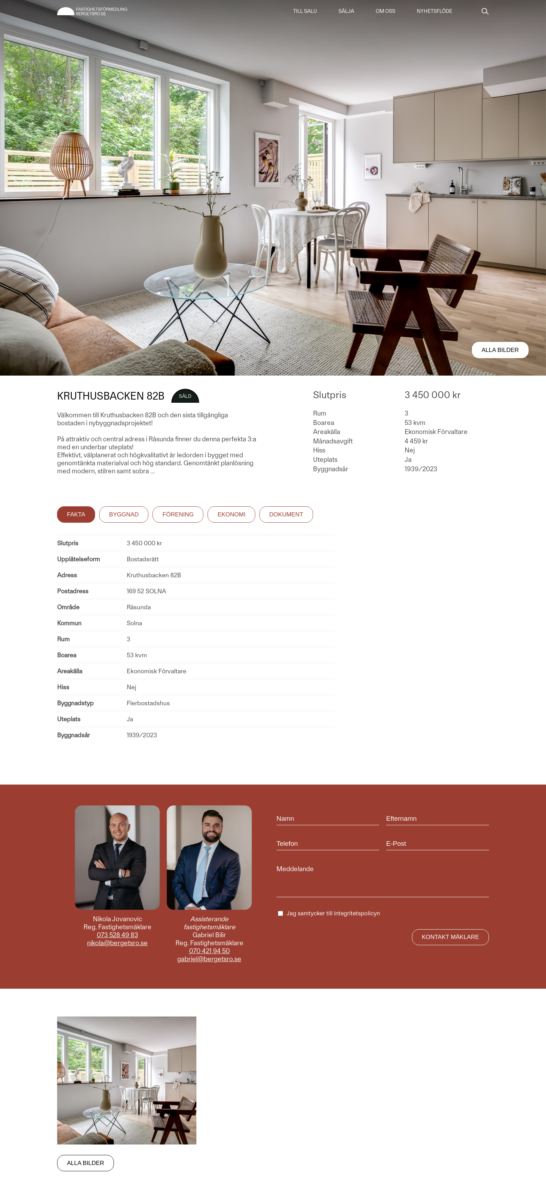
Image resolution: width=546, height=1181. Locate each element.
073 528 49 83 (117, 935)
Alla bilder (500, 350)
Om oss (385, 11)
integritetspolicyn (357, 913)
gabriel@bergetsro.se (209, 959)
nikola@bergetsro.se (117, 943)
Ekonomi (231, 514)
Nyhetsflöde (434, 11)
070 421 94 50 (209, 951)
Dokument (286, 514)
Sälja (346, 11)
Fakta (76, 514)
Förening (178, 514)
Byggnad (124, 514)
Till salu (305, 11)
